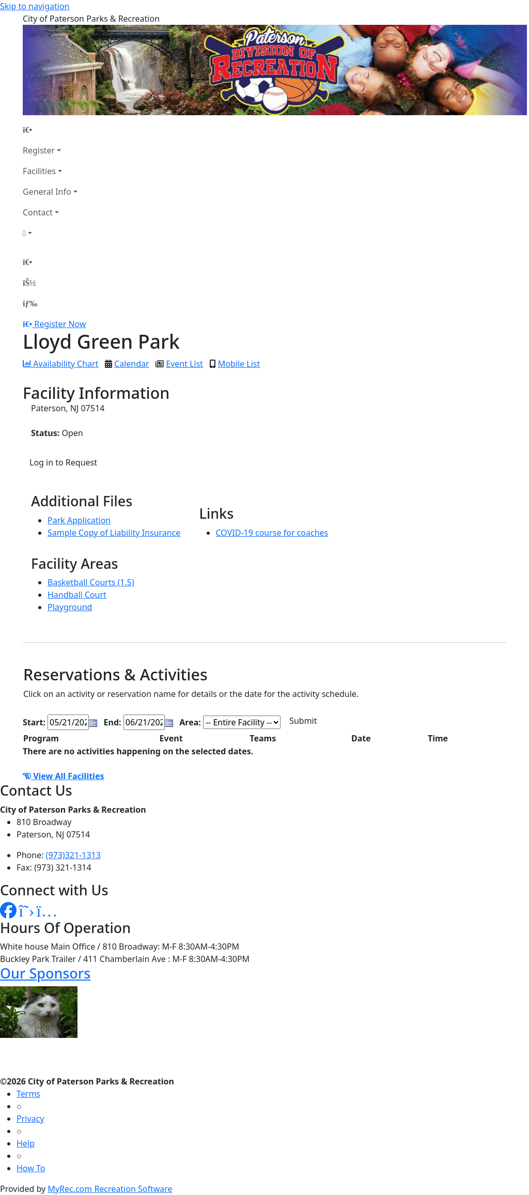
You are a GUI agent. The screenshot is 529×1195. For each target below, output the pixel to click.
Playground (70, 607)
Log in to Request (63, 462)
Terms (28, 1093)
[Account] (50, 233)
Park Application (79, 520)
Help (26, 1143)
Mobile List (239, 363)
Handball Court (77, 594)
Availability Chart (60, 363)
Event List (184, 363)
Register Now (60, 324)
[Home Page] (50, 129)
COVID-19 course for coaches (272, 532)
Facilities (39, 171)
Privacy (30, 1118)
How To (31, 1168)
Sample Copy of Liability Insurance (114, 532)
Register (39, 150)
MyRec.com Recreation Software (110, 1188)
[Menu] (30, 303)
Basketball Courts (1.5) (91, 582)
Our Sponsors (45, 973)
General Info (47, 191)
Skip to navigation (34, 6)
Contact (38, 212)
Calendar (131, 363)
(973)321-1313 (73, 855)
